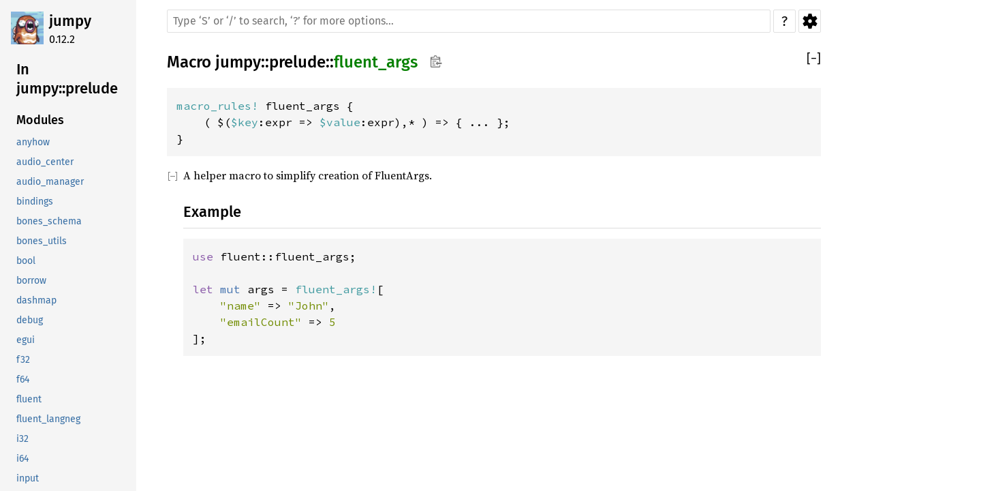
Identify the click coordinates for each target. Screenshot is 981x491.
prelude (297, 62)
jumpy (70, 21)
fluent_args (376, 62)
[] (814, 59)
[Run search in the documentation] (468, 21)
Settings (809, 21)
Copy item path (435, 61)
